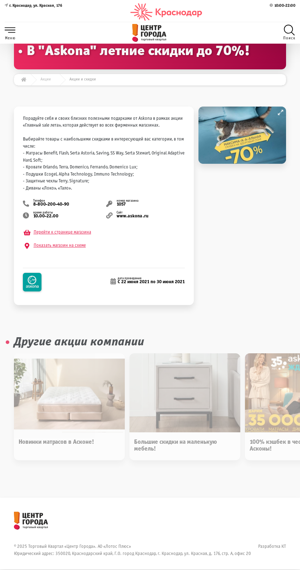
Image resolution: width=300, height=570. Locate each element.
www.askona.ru (132, 217)
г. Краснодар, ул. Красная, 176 (33, 12)
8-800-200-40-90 (51, 205)
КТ (283, 547)
